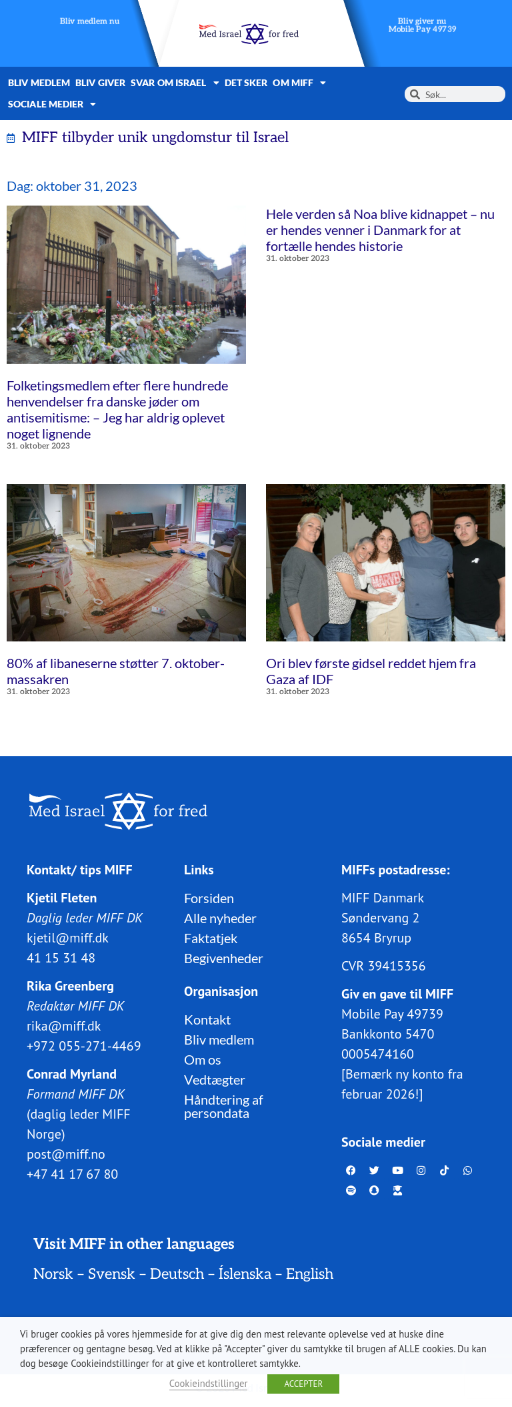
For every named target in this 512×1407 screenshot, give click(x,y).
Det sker (246, 82)
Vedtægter (214, 1079)
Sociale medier (52, 104)
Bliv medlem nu (89, 22)
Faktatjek (210, 938)
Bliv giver (100, 82)
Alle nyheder (220, 918)
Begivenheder (223, 958)
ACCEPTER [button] (303, 1384)
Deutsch (177, 1274)
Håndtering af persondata (223, 1106)
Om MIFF (299, 82)
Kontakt (207, 1019)
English (309, 1274)
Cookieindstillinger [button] (208, 1383)
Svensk (111, 1274)
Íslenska (245, 1274)
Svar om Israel (175, 82)
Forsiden (209, 898)
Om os (202, 1059)
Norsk (53, 1274)
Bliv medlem (39, 82)
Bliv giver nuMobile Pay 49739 (423, 26)
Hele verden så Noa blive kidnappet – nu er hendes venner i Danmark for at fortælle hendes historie (380, 230)
